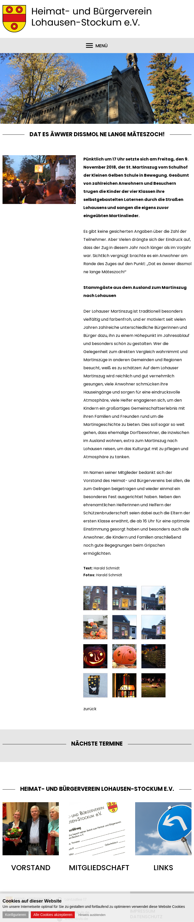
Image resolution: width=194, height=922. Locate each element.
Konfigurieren (15, 915)
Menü (101, 45)
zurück (89, 709)
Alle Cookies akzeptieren (52, 915)
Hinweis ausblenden (91, 915)
